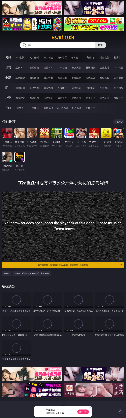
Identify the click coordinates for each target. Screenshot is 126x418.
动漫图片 (62, 87)
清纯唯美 (90, 87)
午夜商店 (34, 107)
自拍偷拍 (34, 67)
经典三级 (90, 77)
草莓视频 (48, 107)
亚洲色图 (34, 87)
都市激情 (20, 97)
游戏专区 (62, 57)
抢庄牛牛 (118, 57)
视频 (8, 67)
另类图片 (118, 87)
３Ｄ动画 (62, 67)
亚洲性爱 (20, 77)
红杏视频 (76, 107)
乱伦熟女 (104, 77)
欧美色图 (48, 87)
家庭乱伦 (34, 97)
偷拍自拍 (34, 77)
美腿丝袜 (76, 87)
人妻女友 (48, 97)
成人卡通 (48, 77)
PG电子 (20, 57)
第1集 (6, 273)
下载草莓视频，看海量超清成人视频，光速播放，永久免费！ (79, 265)
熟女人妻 (76, 67)
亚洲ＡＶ (20, 67)
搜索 (100, 45)
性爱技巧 (118, 97)
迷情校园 (76, 97)
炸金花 (90, 57)
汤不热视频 (62, 107)
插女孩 (20, 107)
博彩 (8, 57)
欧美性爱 (62, 77)
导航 (8, 108)
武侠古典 (62, 97)
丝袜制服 (90, 67)
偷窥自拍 (20, 87)
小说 (8, 98)
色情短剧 (90, 107)
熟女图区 (104, 87)
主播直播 (104, 67)
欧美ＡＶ (48, 67)
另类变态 (118, 77)
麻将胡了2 (76, 57)
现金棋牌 (104, 57)
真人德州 (34, 57)
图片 (8, 88)
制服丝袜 (76, 77)
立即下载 (83, 411)
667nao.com (63, 38)
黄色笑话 (104, 97)
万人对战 (48, 57)
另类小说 (90, 97)
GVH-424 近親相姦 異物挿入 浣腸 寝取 (31, 273)
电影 (8, 77)
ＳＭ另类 (118, 67)
